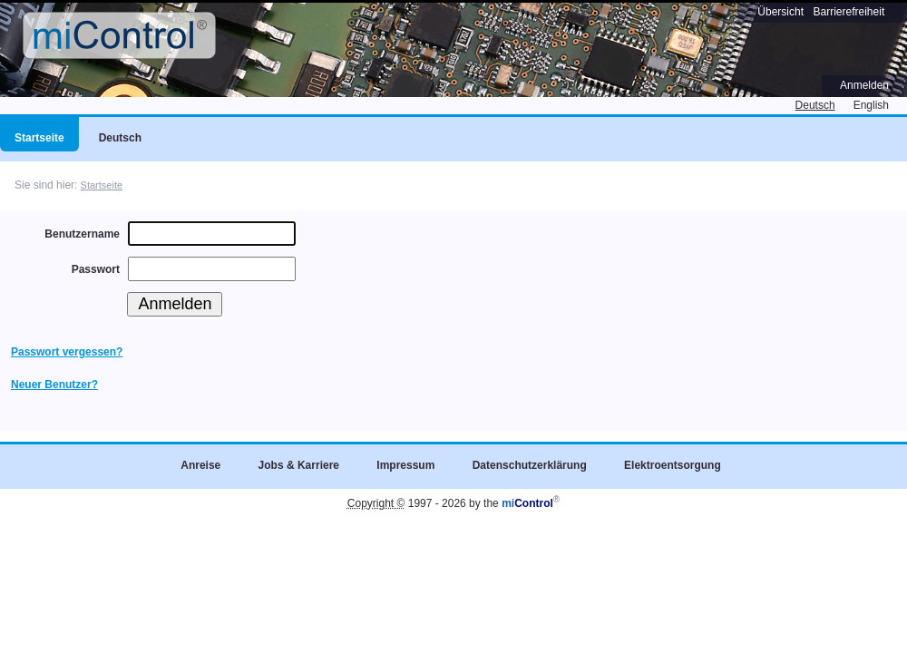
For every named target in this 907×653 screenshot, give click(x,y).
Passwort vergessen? (66, 352)
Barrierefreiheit (849, 11)
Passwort (96, 269)
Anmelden (864, 85)
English (871, 105)
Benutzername (82, 234)
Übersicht (780, 11)
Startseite (102, 185)
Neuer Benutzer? (54, 384)
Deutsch (815, 105)
